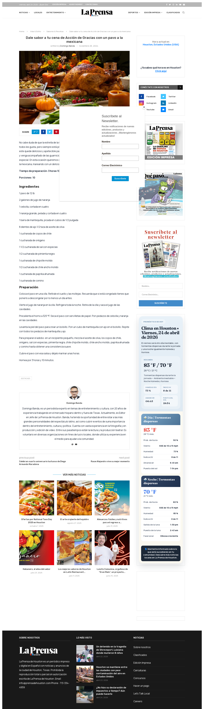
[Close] (144, 107)
